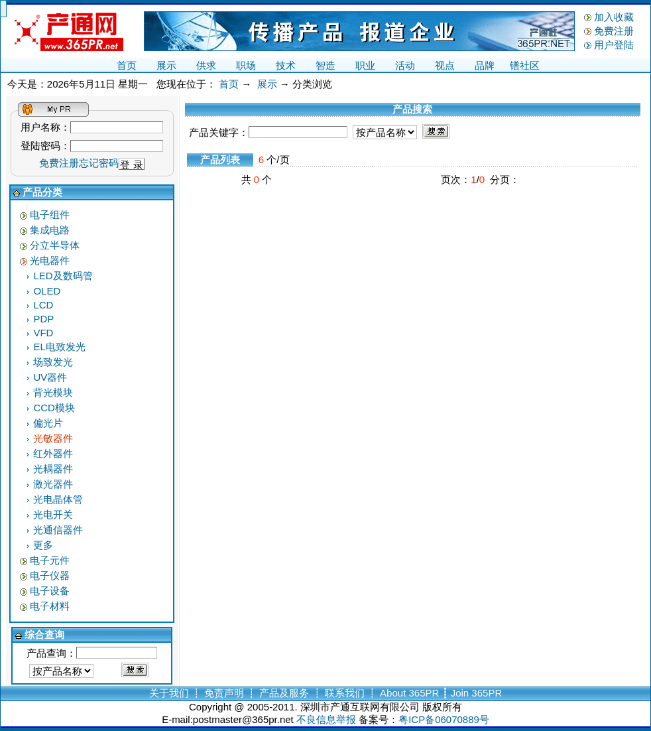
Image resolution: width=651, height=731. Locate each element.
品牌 (485, 65)
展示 (166, 65)
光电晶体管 (58, 499)
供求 (206, 65)
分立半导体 (55, 245)
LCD (43, 304)
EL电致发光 (59, 346)
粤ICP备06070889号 (443, 719)
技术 (286, 65)
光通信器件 (58, 529)
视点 (445, 65)
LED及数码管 (62, 275)
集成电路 (50, 229)
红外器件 (53, 453)
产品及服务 (284, 692)
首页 (127, 65)
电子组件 (50, 214)
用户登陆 (614, 44)
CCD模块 (54, 407)
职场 (246, 65)
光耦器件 (53, 468)
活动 (405, 65)
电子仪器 (50, 575)
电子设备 (50, 590)
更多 (43, 545)
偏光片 (48, 423)
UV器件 (50, 377)
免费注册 (614, 30)
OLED (46, 291)
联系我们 (345, 692)
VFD (43, 332)
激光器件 (53, 484)
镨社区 (525, 65)
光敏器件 (53, 438)
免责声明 (224, 692)
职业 (365, 65)
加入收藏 (614, 17)
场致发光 (53, 361)
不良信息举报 (326, 719)
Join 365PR (477, 692)
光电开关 (53, 514)
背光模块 (53, 392)
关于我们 (169, 692)
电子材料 (50, 606)
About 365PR (409, 692)
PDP (43, 318)
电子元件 (50, 560)
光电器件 (50, 260)
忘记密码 (99, 162)
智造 (325, 65)
